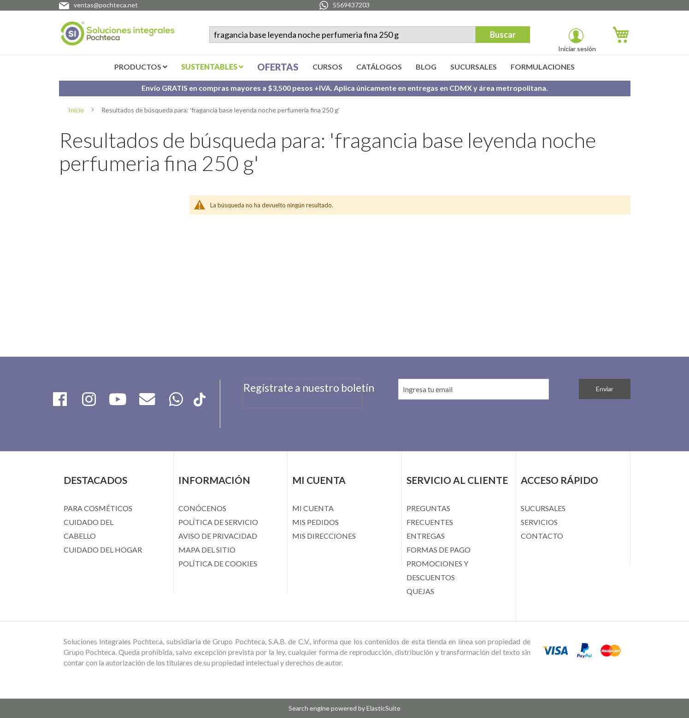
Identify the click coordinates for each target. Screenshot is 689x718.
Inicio (76, 110)
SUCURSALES (543, 508)
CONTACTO (542, 535)
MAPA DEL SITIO (207, 549)
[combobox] (342, 34)
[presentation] (302, 412)
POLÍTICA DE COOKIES (217, 563)
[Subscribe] (604, 389)
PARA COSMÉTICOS (98, 508)
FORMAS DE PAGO (438, 549)
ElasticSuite (383, 708)
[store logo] (117, 35)
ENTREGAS (425, 535)
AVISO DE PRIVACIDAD (217, 535)
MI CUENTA (313, 508)
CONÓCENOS (202, 508)
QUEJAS (420, 591)
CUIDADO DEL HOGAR (103, 549)
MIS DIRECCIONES (324, 535)
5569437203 (351, 5)
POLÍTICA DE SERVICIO (218, 522)
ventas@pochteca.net (106, 5)
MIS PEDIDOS (315, 522)
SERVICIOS (539, 522)
